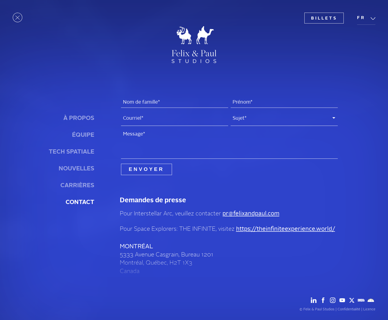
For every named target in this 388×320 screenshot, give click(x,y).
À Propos (78, 118)
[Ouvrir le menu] (17, 17)
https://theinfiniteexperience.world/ (285, 229)
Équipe (83, 135)
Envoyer (146, 169)
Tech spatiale (71, 151)
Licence (369, 309)
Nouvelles (76, 168)
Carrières (77, 185)
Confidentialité (349, 309)
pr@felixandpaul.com (250, 213)
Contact (80, 202)
